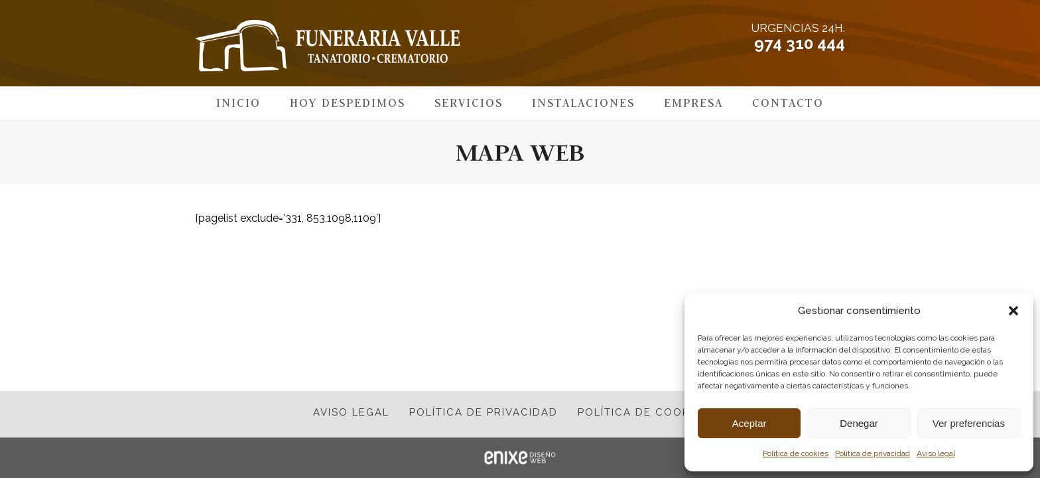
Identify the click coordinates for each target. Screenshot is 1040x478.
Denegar (859, 423)
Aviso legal (936, 453)
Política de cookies (795, 453)
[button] (1013, 310)
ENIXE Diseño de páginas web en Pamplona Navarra (520, 458)
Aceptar (749, 423)
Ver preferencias (969, 423)
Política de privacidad (872, 453)
